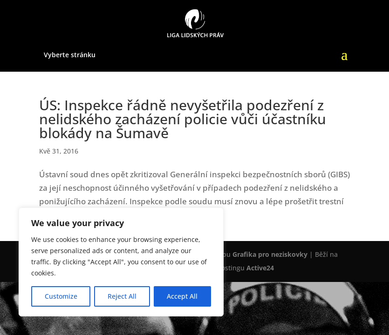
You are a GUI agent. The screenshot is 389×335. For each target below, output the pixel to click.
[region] (121, 262)
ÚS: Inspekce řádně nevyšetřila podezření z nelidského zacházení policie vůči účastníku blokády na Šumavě (182, 118)
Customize (61, 296)
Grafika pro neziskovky (269, 254)
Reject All (122, 296)
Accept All (182, 296)
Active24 (260, 267)
